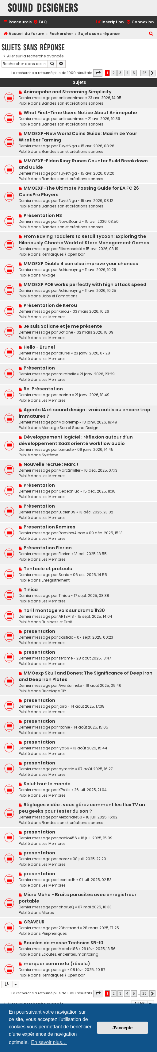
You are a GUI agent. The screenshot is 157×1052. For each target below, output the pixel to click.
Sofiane (66, 332)
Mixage (48, 275)
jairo (63, 706)
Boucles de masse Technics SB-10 (63, 943)
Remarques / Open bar (63, 254)
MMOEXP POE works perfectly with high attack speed (85, 284)
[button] (97, 73)
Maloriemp (68, 422)
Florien (65, 553)
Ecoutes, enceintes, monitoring (70, 954)
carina (65, 394)
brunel (64, 353)
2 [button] (114, 72)
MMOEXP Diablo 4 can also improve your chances (81, 264)
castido (66, 637)
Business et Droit (57, 622)
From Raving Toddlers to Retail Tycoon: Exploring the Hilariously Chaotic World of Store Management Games (84, 239)
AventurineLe (70, 685)
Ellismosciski (70, 248)
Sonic (64, 574)
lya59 (64, 748)
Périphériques (54, 933)
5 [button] (134, 72)
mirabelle (67, 374)
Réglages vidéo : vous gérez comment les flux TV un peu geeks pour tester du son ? (82, 808)
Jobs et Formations (60, 296)
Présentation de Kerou (50, 305)
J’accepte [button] (123, 1027)
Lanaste (66, 449)
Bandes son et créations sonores (72, 103)
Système (50, 455)
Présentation (39, 368)
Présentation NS (43, 215)
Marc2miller (69, 470)
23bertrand (69, 927)
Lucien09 (67, 512)
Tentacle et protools (48, 569)
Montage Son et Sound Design (70, 427)
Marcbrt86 (68, 948)
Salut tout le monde (47, 784)
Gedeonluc (69, 491)
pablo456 (68, 838)
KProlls (65, 789)
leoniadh (67, 879)
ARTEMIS (66, 616)
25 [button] (144, 72)
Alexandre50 (70, 817)
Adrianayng (70, 269)
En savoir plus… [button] (49, 1042)
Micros (48, 912)
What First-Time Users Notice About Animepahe (80, 113)
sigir (63, 969)
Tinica (31, 589)
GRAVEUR (34, 922)
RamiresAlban (72, 533)
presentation (39, 631)
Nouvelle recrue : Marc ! (51, 464)
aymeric (66, 769)
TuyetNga (68, 146)
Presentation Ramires (49, 527)
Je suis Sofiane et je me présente (63, 326)
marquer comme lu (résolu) (57, 964)
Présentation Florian (48, 548)
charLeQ (66, 907)
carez (64, 858)
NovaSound (70, 221)
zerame (66, 658)
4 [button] (127, 72)
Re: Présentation (43, 389)
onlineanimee (71, 97)
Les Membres (54, 316)
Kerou (64, 311)
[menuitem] (40, 22)
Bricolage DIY (54, 691)
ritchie (64, 727)
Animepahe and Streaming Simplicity (68, 92)
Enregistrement (56, 580)
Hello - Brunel (39, 347)
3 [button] (120, 72)
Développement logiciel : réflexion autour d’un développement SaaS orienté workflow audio (76, 440)
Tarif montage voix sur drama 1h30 (64, 610)
